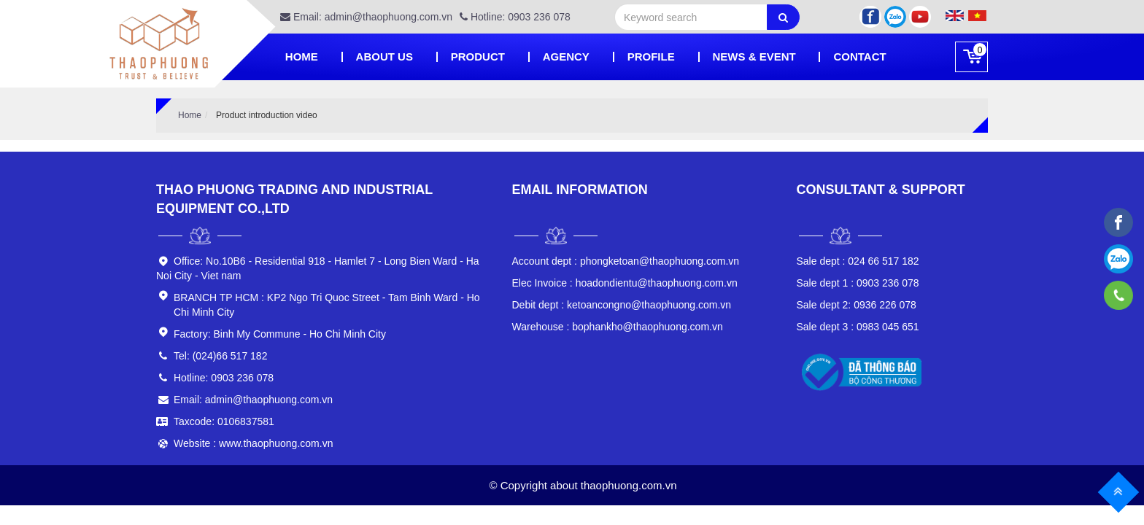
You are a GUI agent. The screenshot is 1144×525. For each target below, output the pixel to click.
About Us (384, 56)
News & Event (754, 56)
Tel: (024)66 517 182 (220, 356)
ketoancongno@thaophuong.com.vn (622, 305)
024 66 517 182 (858, 261)
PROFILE (651, 56)
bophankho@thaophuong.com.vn (617, 326)
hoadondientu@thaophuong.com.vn (625, 283)
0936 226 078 (856, 305)
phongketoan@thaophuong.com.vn (626, 261)
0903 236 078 (858, 283)
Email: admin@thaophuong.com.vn (366, 17)
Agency (566, 56)
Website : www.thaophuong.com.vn (253, 443)
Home (301, 56)
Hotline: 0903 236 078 (515, 17)
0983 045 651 (858, 326)
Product (478, 56)
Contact (859, 56)
